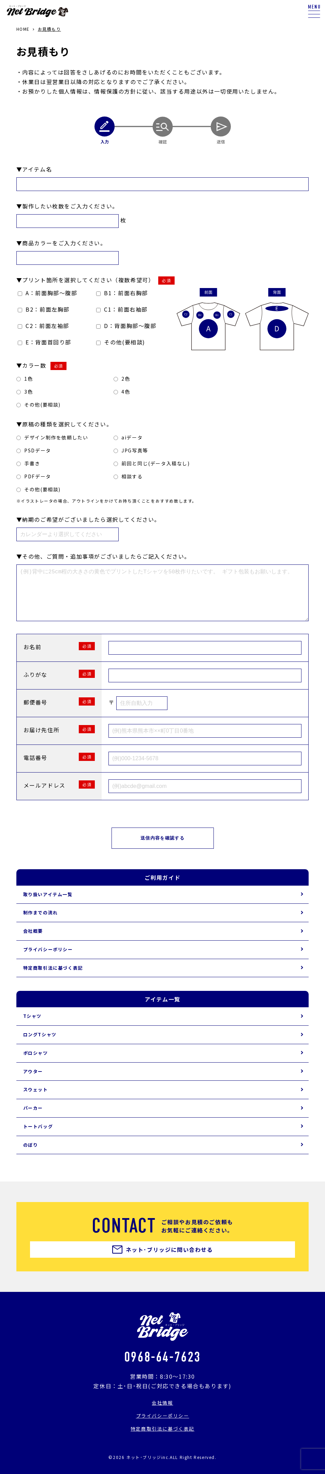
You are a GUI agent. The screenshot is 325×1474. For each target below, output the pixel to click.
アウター (33, 1082)
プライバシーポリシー (48, 960)
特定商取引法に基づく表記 (53, 978)
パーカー (33, 1119)
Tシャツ (32, 1027)
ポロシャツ (35, 1064)
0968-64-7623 (162, 1367)
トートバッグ (38, 1137)
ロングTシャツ (40, 1045)
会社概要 (33, 942)
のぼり (30, 1155)
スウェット (35, 1100)
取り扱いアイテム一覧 (48, 905)
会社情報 (162, 1413)
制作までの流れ (40, 923)
